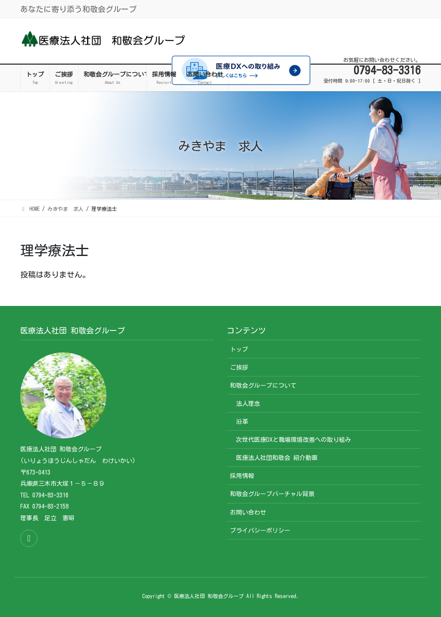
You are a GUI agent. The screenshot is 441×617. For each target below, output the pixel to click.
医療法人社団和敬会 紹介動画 (276, 458)
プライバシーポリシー (260, 531)
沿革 (242, 422)
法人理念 (248, 404)
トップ (239, 349)
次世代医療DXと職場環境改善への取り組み (293, 440)
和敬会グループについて (263, 386)
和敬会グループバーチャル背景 (272, 494)
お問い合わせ (248, 512)
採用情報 (242, 476)
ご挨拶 (239, 367)
